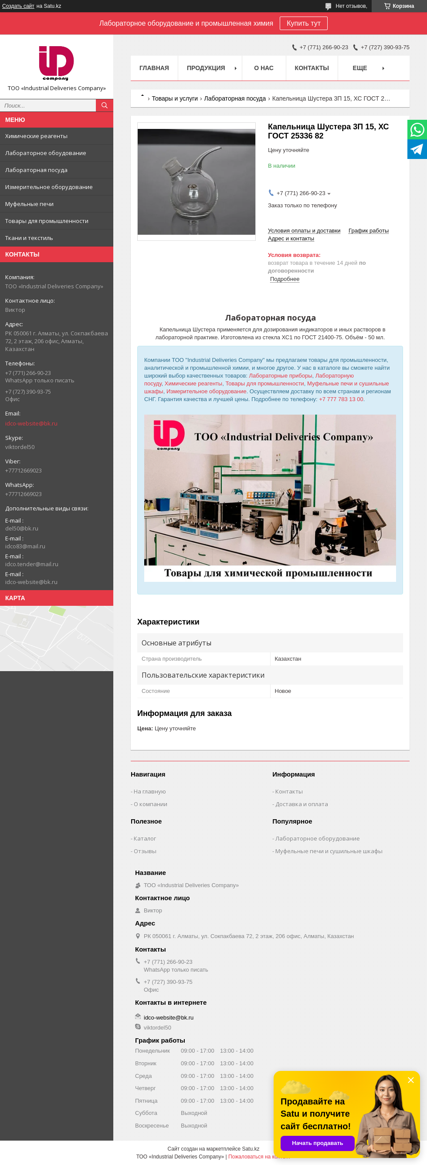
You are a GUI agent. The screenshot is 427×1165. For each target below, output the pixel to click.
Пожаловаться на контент (259, 1157)
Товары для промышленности (46, 221)
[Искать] (104, 105)
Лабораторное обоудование (45, 153)
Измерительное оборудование (49, 187)
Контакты (312, 67)
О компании (150, 804)
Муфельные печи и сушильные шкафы (329, 851)
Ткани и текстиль (29, 238)
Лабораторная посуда (36, 170)
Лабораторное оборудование (317, 838)
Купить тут (304, 23)
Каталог (145, 838)
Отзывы (145, 851)
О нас (264, 67)
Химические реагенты (36, 136)
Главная (154, 67)
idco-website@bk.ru (31, 423)
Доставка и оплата (301, 804)
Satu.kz (250, 1149)
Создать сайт (18, 6)
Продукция (206, 67)
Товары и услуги (175, 98)
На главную (150, 791)
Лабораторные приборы (280, 375)
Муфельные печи (29, 204)
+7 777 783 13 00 (341, 399)
